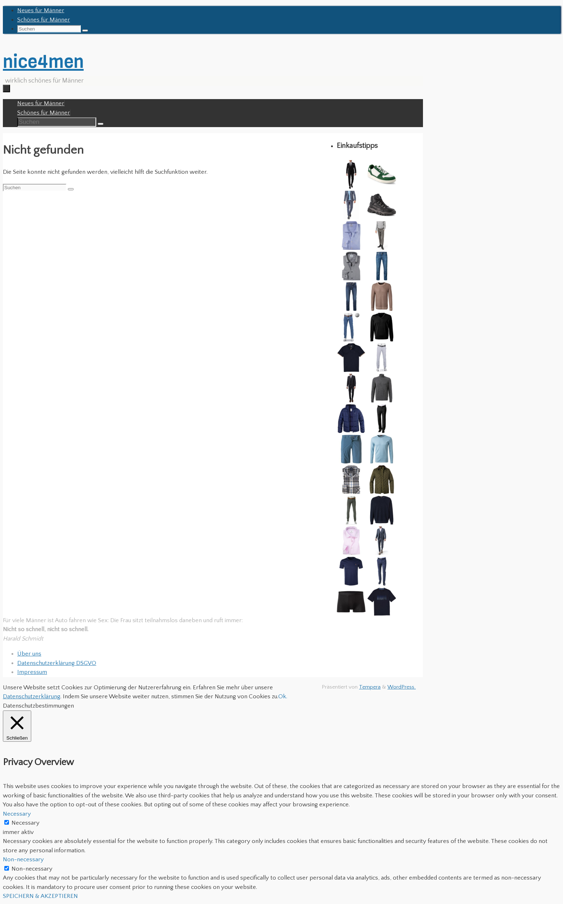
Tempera (370, 687)
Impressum (32, 672)
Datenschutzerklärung (31, 696)
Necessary (25, 823)
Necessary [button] (17, 814)
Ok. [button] (282, 696)
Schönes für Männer (43, 20)
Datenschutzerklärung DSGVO (56, 663)
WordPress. (401, 687)
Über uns (29, 654)
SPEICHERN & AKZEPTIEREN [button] (40, 896)
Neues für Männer (40, 10)
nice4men (43, 62)
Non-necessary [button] (23, 859)
